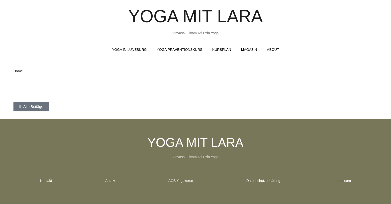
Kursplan (221, 50)
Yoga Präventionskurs (179, 50)
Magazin (249, 50)
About (273, 50)
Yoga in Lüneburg (129, 50)
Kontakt (46, 181)
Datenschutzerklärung (263, 181)
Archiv (110, 181)
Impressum (342, 181)
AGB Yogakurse (180, 181)
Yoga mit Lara (195, 16)
